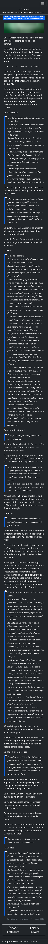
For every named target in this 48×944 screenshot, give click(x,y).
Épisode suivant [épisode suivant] (35, 929)
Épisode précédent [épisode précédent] (13, 929)
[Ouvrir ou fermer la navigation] (42, 3)
